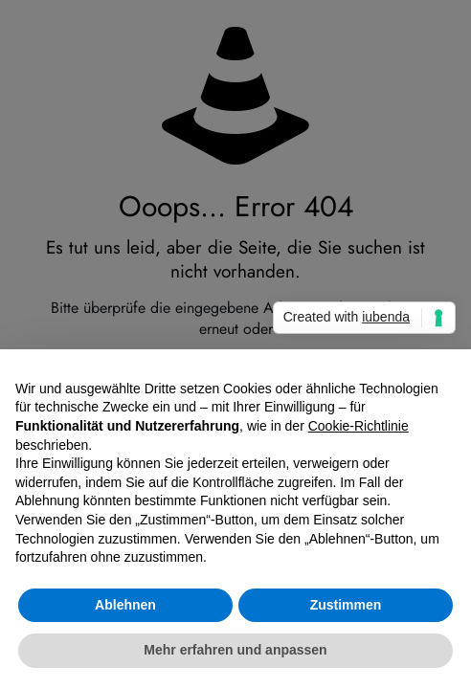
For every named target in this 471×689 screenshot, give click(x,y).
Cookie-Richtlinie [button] (358, 425)
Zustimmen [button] (346, 604)
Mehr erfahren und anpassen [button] (235, 649)
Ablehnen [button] (125, 604)
